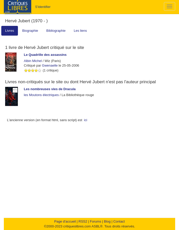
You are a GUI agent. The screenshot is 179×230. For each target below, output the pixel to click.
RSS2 (83, 221)
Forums (95, 221)
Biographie (30, 31)
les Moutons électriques (41, 95)
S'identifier (42, 7)
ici (85, 120)
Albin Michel (33, 61)
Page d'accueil (65, 221)
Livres (9, 31)
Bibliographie (56, 31)
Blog (107, 221)
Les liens (80, 31)
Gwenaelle (50, 65)
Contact (119, 221)
